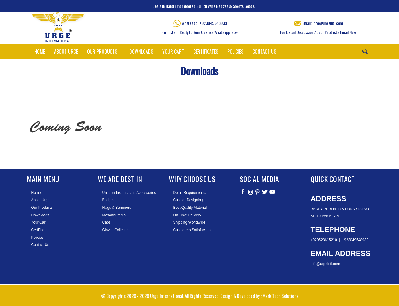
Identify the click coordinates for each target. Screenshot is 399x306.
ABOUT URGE (66, 51)
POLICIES (235, 51)
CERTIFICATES (205, 51)
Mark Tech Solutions (280, 295)
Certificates (40, 230)
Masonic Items (114, 215)
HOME (39, 51)
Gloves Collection (116, 230)
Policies (37, 237)
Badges (108, 200)
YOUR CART (173, 51)
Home (36, 193)
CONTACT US (264, 51)
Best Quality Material (190, 207)
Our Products (42, 207)
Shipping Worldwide (189, 222)
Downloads (40, 215)
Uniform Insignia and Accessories (129, 193)
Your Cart (38, 222)
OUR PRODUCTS (103, 51)
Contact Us (40, 245)
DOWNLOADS (141, 51)
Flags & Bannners (116, 207)
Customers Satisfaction (192, 230)
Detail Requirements (189, 193)
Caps (106, 222)
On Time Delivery (187, 215)
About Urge (40, 200)
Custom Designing (188, 200)
